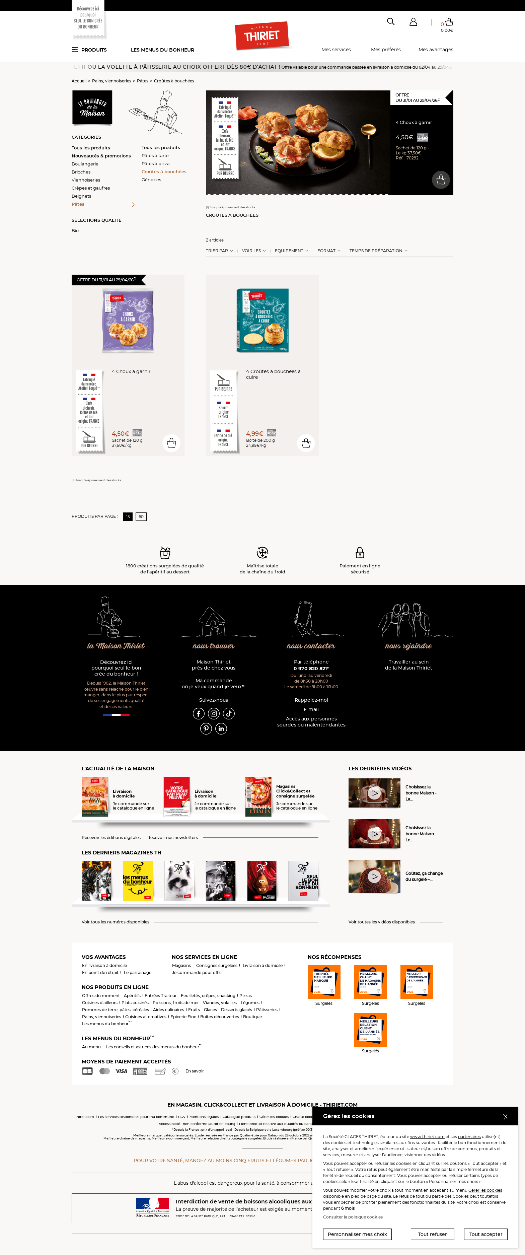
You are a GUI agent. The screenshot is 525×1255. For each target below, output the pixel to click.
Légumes (250, 1002)
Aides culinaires (168, 1009)
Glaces (210, 1009)
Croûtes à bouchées (174, 80)
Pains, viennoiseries (111, 80)
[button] (413, 23)
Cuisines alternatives (145, 1016)
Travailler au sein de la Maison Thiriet (408, 665)
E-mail (311, 709)
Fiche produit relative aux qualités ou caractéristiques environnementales (302, 1124)
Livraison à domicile (263, 965)
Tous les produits (91, 147)
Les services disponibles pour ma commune (136, 1117)
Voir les (251, 251)
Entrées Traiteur (161, 995)
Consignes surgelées (216, 965)
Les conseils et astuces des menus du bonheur (154, 1046)
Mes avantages (436, 50)
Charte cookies (305, 1117)
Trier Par (217, 251)
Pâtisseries (267, 1009)
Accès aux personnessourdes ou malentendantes (311, 722)
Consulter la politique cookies (353, 1216)
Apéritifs (132, 995)
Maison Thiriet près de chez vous (213, 665)
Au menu (91, 1046)
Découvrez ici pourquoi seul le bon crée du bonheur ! (116, 668)
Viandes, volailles (220, 1002)
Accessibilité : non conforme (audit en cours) (197, 1124)
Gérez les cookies (274, 1117)
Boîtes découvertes (219, 1016)
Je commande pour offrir (197, 972)
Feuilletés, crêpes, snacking (208, 995)
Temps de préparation (376, 251)
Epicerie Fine (183, 1016)
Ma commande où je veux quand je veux (213, 684)
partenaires (469, 1136)
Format (326, 251)
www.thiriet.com (427, 1136)
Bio (75, 230)
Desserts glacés (236, 1009)
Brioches (81, 172)
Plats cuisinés (135, 1002)
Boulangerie (85, 163)
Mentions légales (204, 1117)
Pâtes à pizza (156, 163)
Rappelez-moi (311, 700)
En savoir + (196, 1070)
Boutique (252, 1016)
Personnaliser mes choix (357, 1234)
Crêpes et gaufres (91, 188)
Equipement (289, 251)
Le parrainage (137, 972)
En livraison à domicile (104, 965)
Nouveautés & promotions (101, 155)
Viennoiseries (86, 180)
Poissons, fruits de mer (176, 1002)
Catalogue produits (239, 1117)
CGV (181, 1117)
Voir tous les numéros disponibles (115, 922)
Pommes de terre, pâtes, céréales (115, 1009)
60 (141, 516)
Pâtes (142, 80)
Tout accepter (486, 1234)
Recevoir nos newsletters (172, 838)
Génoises (151, 179)
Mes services (336, 50)
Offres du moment (101, 995)
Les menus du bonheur (162, 50)
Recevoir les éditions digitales (111, 838)
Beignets (81, 196)
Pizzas (245, 995)
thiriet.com (84, 1117)
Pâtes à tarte (155, 155)
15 (128, 516)
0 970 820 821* (311, 669)
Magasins (181, 965)
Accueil (79, 80)
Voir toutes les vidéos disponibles (382, 922)
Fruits (194, 1009)
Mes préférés (386, 50)
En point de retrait (100, 972)
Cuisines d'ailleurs (100, 1002)
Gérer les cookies (485, 1190)
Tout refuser (432, 1234)
